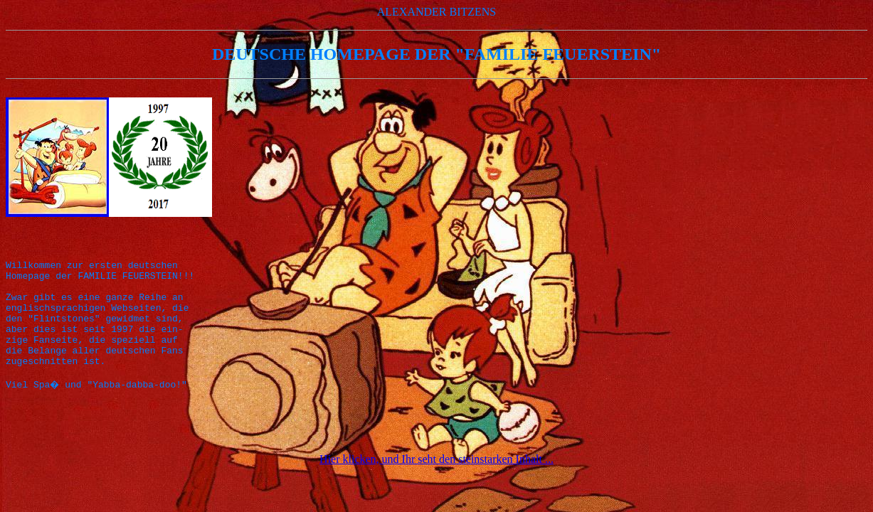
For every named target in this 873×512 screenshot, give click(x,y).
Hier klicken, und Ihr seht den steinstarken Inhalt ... (436, 489)
